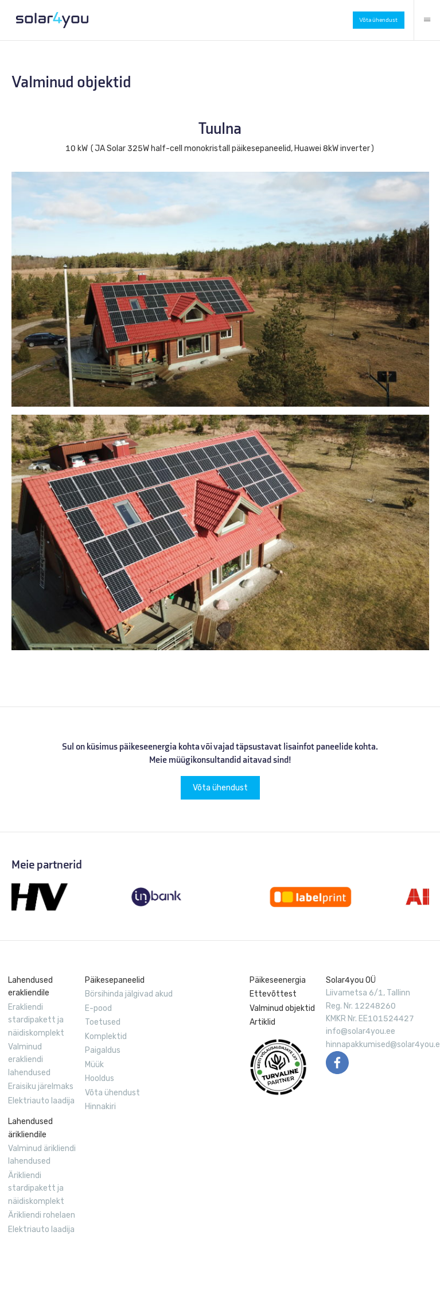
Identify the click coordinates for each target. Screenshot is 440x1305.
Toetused (102, 1022)
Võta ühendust (378, 20)
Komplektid (106, 1036)
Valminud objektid (282, 1008)
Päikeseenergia (278, 980)
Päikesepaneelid (115, 980)
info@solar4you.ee (360, 1031)
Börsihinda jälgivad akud (129, 994)
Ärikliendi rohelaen (41, 1215)
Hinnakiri (100, 1106)
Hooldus (99, 1078)
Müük (94, 1065)
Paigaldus (102, 1050)
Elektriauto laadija (41, 1101)
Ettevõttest (273, 994)
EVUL (278, 1067)
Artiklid (262, 1022)
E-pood (98, 1008)
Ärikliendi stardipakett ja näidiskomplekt (36, 1188)
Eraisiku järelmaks (40, 1086)
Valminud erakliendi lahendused (29, 1060)
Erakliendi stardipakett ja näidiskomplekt (36, 1020)
